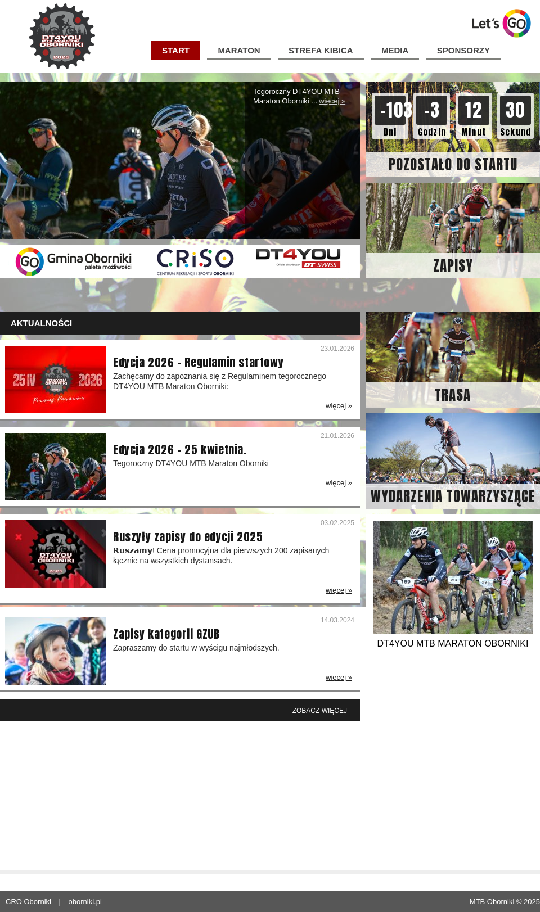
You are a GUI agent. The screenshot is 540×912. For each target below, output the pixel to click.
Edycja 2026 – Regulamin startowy (198, 362)
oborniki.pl (85, 901)
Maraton (239, 50)
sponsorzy (463, 50)
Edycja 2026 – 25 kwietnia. (180, 449)
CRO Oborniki (28, 901)
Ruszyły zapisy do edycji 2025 (188, 537)
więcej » (332, 101)
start (176, 50)
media (394, 50)
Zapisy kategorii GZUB (166, 634)
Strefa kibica (321, 50)
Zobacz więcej (319, 711)
